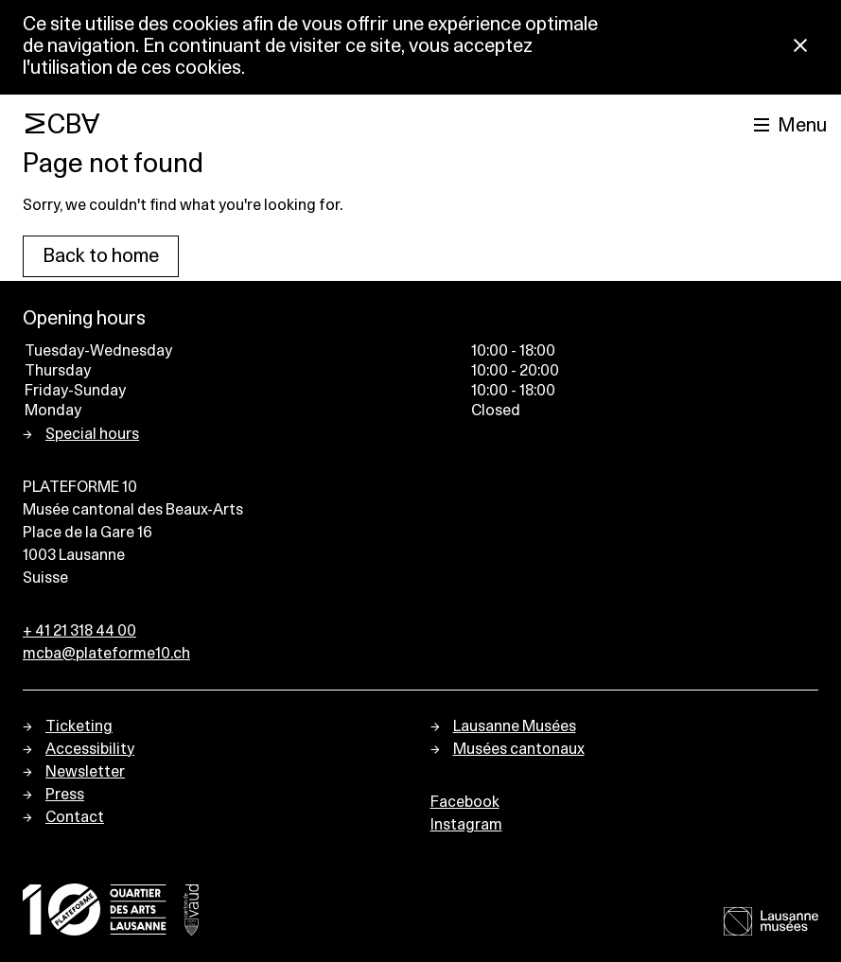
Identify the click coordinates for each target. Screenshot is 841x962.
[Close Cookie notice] (800, 47)
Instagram (466, 824)
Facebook (464, 802)
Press (64, 794)
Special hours (92, 434)
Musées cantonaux (519, 749)
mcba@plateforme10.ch (106, 653)
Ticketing (79, 726)
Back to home (101, 256)
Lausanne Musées (514, 726)
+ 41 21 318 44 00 (79, 630)
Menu (802, 125)
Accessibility (89, 749)
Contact (74, 817)
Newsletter (85, 771)
